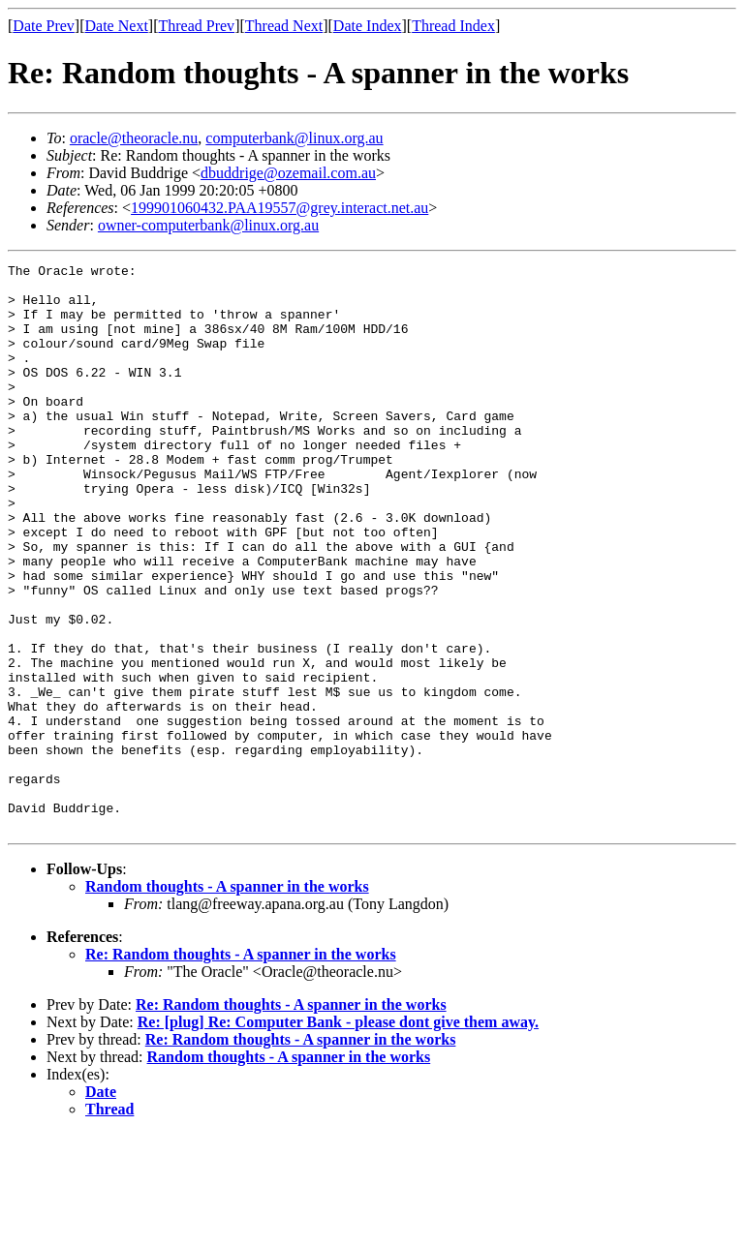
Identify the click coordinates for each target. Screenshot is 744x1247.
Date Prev (44, 25)
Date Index (367, 25)
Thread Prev (196, 25)
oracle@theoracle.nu (134, 138)
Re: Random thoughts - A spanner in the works (240, 1067)
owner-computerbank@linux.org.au (208, 225)
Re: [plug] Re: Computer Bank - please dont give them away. (338, 1135)
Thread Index (453, 25)
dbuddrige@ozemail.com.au (288, 173)
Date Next (116, 25)
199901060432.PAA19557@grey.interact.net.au (279, 207)
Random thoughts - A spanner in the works (227, 999)
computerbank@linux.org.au (294, 138)
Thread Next (284, 25)
